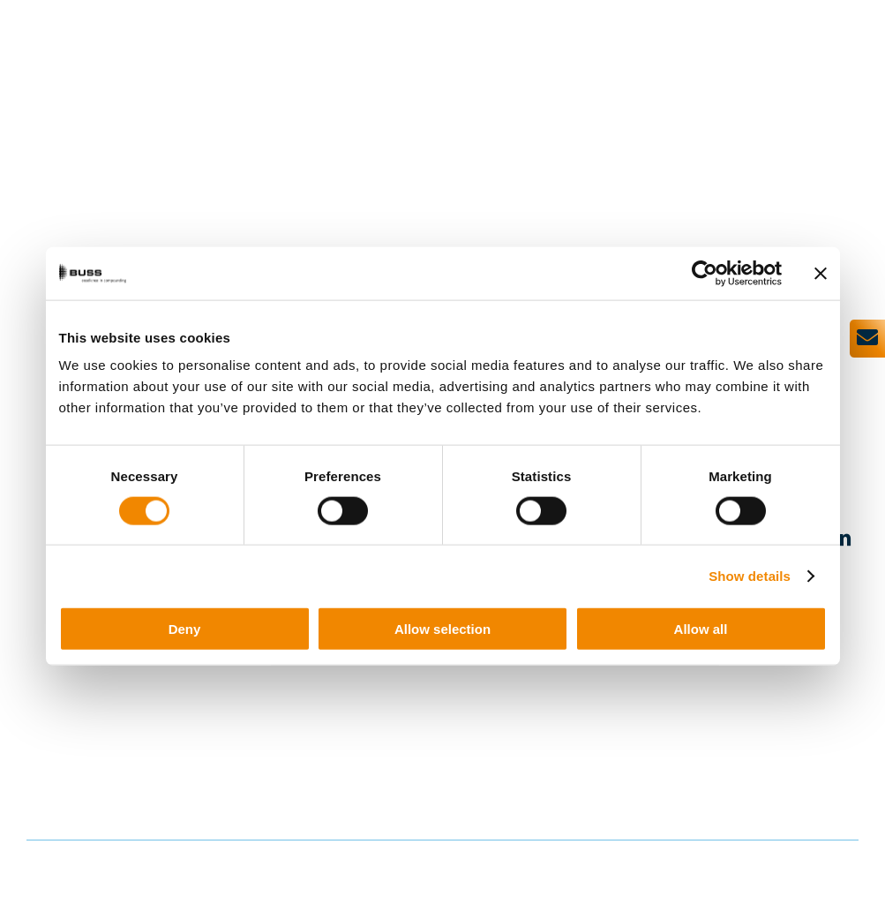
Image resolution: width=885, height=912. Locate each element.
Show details (750, 575)
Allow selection (442, 629)
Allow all (701, 629)
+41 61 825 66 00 (278, 717)
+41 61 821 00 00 (278, 777)
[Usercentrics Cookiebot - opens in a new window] (704, 273)
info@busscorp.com (258, 733)
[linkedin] (842, 537)
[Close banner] (820, 273)
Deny (185, 629)
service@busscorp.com (267, 793)
